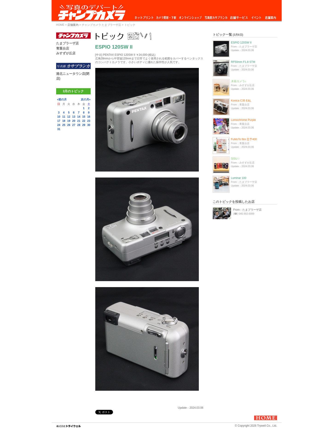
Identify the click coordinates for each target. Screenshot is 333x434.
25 (63, 125)
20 (73, 120)
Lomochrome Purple (243, 120)
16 (88, 116)
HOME (60, 24)
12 (68, 116)
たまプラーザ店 (67, 43)
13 (73, 116)
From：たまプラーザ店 (247, 209)
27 (73, 125)
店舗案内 (270, 16)
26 (68, 125)
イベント (256, 16)
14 (78, 116)
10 (58, 116)
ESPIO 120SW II (241, 42)
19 (68, 120)
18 (63, 120)
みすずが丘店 (65, 53)
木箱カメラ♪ (238, 81)
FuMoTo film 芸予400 (244, 139)
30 (88, 125)
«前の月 (62, 99)
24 (58, 125)
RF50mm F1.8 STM (243, 62)
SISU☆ (235, 158)
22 (83, 120)
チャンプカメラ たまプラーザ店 (101, 24)
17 (58, 120)
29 (83, 125)
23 (88, 120)
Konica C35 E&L (241, 100)
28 (78, 125)
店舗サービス (239, 16)
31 (58, 129)
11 (63, 116)
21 (78, 120)
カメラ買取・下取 (166, 16)
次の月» (86, 99)
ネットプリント (145, 16)
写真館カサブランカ (216, 16)
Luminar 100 (238, 178)
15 (83, 116)
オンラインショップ (190, 16)
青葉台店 (62, 48)
